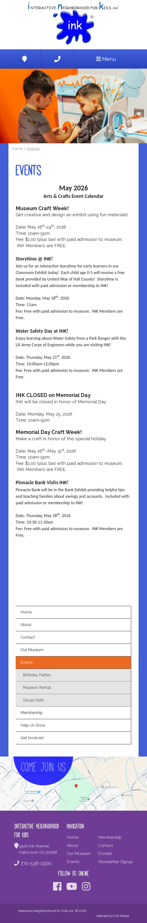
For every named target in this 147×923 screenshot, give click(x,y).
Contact (27, 637)
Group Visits (33, 700)
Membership (31, 712)
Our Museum (31, 650)
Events (33, 148)
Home (17, 148)
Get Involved (31, 738)
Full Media (121, 916)
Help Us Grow (32, 725)
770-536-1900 (32, 863)
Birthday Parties (37, 675)
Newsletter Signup (115, 861)
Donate (105, 853)
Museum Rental (37, 687)
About (26, 624)
